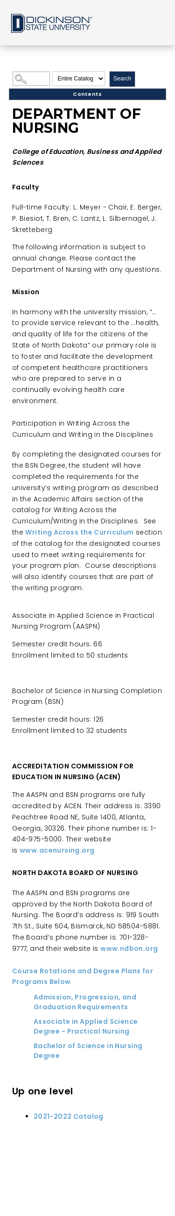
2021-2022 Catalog (69, 1116)
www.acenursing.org (57, 850)
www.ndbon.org (129, 948)
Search (122, 78)
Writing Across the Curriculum (79, 532)
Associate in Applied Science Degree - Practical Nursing (86, 1026)
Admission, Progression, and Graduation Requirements (85, 1002)
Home (51, 22)
